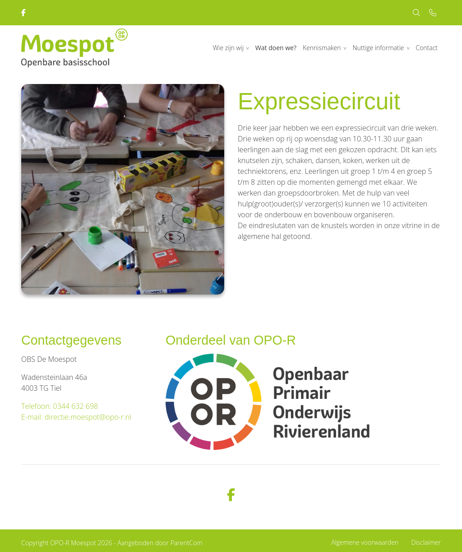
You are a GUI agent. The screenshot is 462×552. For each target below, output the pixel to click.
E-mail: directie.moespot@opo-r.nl (76, 417)
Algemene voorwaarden (364, 542)
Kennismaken (322, 47)
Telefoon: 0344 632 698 (59, 406)
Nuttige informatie (378, 47)
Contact (427, 47)
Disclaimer (426, 542)
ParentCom (187, 542)
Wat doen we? (275, 47)
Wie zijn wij (228, 47)
